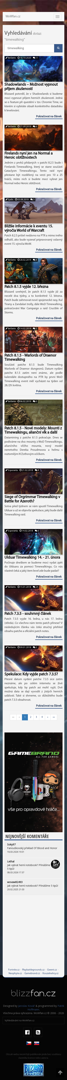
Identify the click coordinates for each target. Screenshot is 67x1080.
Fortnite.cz (13, 969)
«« (13, 717)
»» (54, 717)
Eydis (9, 199)
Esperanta (12, 470)
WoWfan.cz (13, 16)
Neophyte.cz (15, 973)
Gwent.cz (52, 969)
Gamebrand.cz (32, 973)
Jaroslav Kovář (26, 1006)
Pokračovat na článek (49, 116)
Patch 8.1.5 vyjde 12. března (26, 287)
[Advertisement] (33, 934)
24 (35, 587)
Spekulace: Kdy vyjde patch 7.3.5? (31, 674)
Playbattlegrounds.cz (33, 969)
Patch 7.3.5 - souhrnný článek (27, 614)
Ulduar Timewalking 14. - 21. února (32, 558)
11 (35, 58)
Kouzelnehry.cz (50, 973)
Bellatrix (11, 58)
